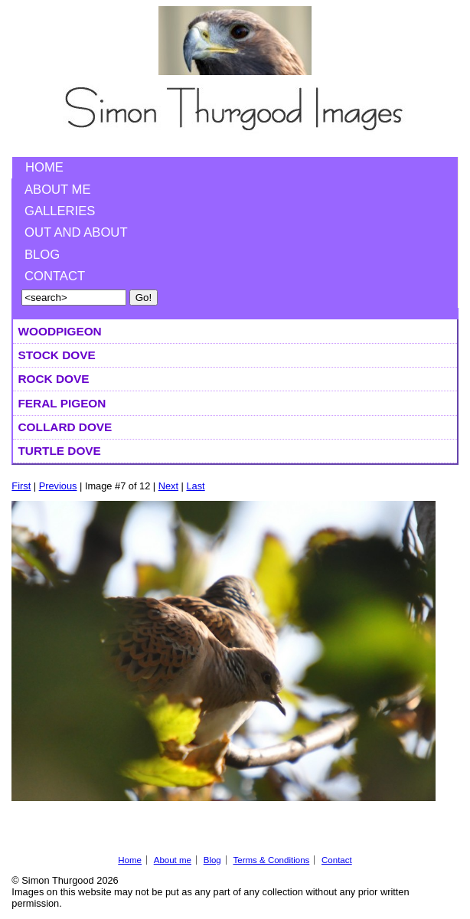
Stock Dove (56, 354)
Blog (42, 254)
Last (195, 486)
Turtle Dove (59, 450)
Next (168, 486)
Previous (58, 486)
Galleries (59, 211)
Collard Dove (65, 426)
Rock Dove (53, 378)
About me (57, 189)
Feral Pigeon (62, 403)
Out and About (76, 232)
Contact (54, 276)
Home (44, 167)
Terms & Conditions (271, 860)
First (21, 486)
